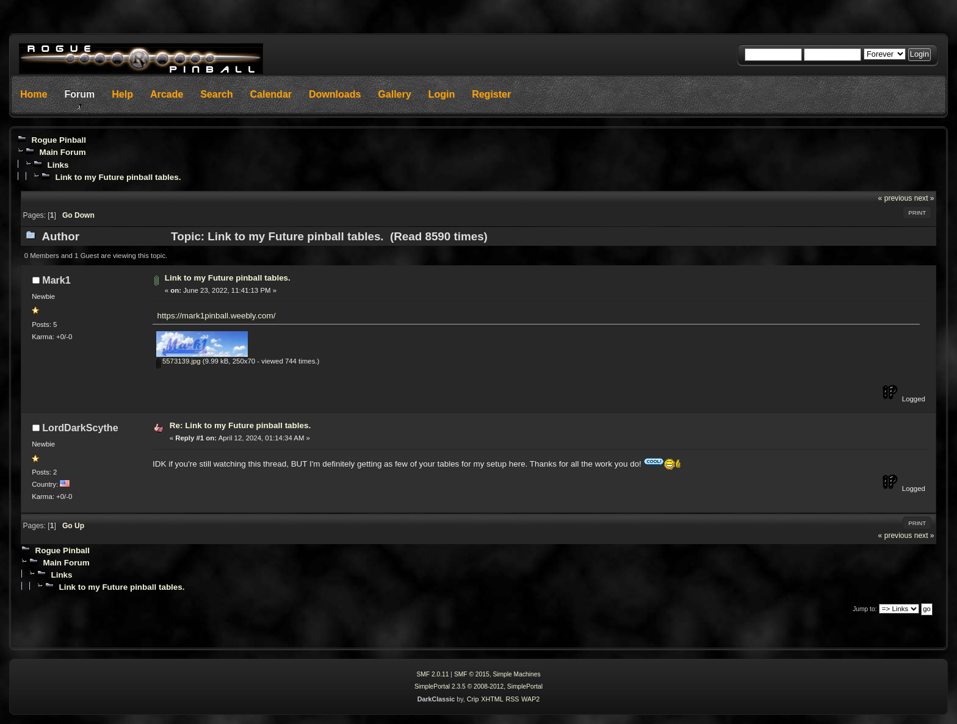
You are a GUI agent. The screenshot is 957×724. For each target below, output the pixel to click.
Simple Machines (516, 674)
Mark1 (56, 279)
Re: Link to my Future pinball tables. (240, 425)
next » (924, 198)
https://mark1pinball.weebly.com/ (216, 315)
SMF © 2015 (471, 674)
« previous (895, 198)
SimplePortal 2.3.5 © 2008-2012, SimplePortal (478, 686)
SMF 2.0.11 (432, 674)
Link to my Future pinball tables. (118, 177)
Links (57, 165)
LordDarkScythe (80, 427)
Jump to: (864, 609)
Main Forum (62, 152)
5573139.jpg (178, 361)
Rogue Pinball (58, 140)
